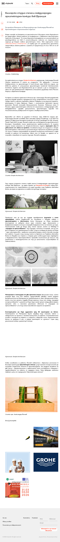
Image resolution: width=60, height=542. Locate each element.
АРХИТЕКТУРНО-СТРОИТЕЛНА (15, 43)
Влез (37, 3)
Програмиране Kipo (52, 537)
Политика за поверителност (12, 525)
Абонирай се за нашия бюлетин (48, 529)
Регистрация (48, 3)
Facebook (35, 518)
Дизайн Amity (42, 537)
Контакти (26, 518)
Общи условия (7, 521)
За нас (5, 518)
